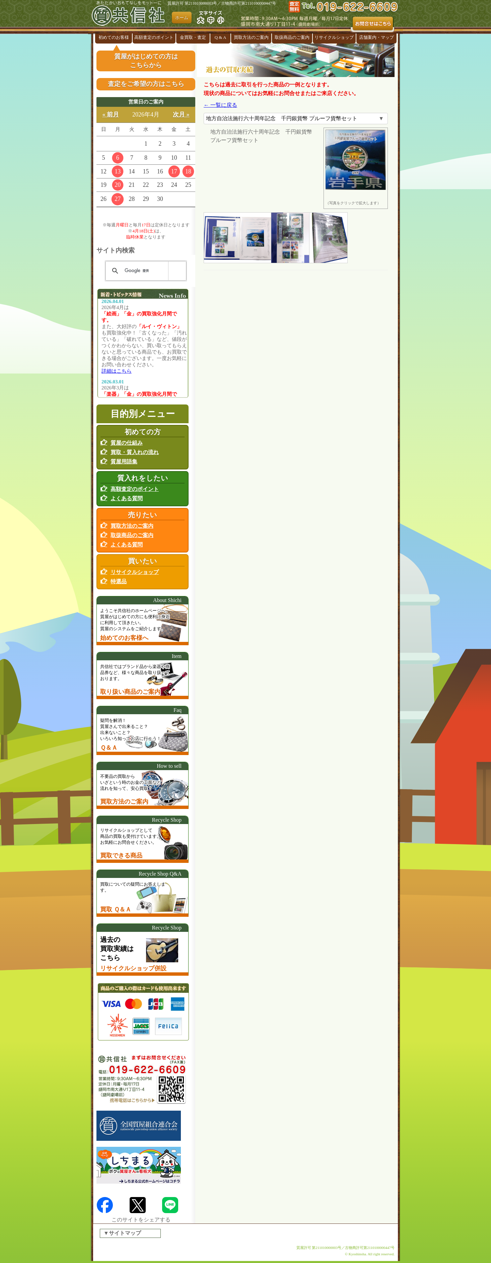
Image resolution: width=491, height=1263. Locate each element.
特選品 (119, 581)
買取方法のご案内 (251, 37)
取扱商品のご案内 (292, 37)
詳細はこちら (116, 371)
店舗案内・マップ (376, 37)
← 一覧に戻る (220, 105)
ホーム (181, 17)
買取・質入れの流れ (135, 452)
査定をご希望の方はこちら (146, 83)
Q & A (220, 37)
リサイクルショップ (334, 37)
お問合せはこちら (373, 24)
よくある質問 (127, 498)
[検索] (145, 271)
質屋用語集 (124, 461)
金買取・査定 (193, 37)
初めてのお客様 (113, 37)
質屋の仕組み (127, 443)
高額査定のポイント (153, 37)
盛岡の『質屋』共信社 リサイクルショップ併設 (130, 16)
